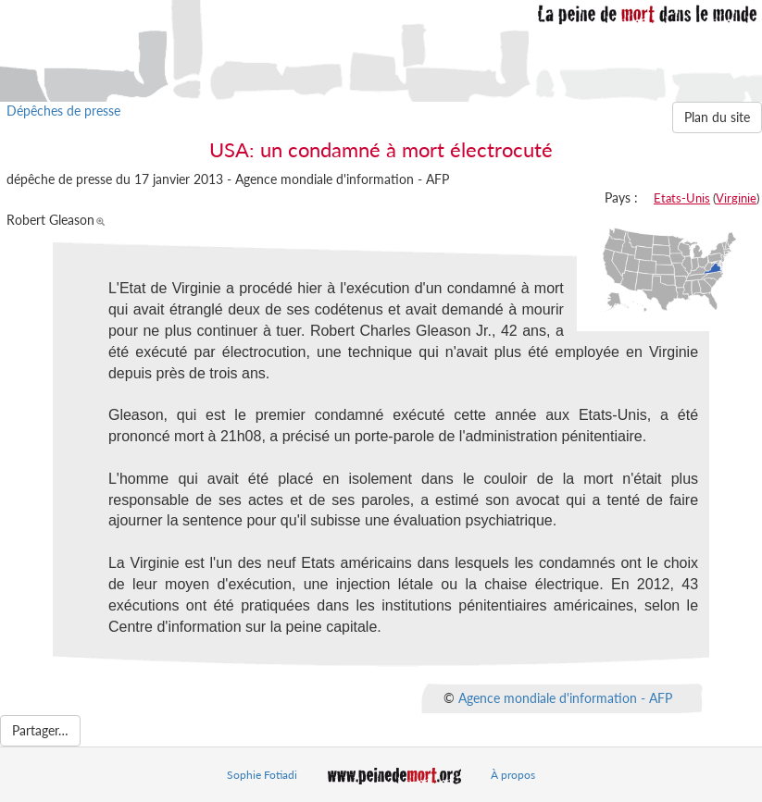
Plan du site (717, 117)
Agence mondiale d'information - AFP (565, 697)
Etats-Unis (682, 198)
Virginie (736, 198)
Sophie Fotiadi (262, 775)
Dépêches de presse (63, 110)
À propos (513, 775)
